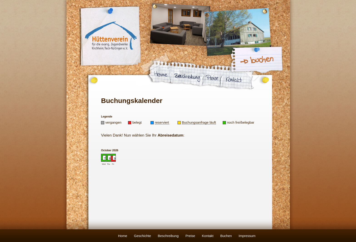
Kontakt (207, 236)
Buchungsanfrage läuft (199, 122)
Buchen (226, 236)
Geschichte (142, 236)
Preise (190, 236)
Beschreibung (168, 236)
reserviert (162, 122)
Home (122, 236)
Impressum (247, 236)
